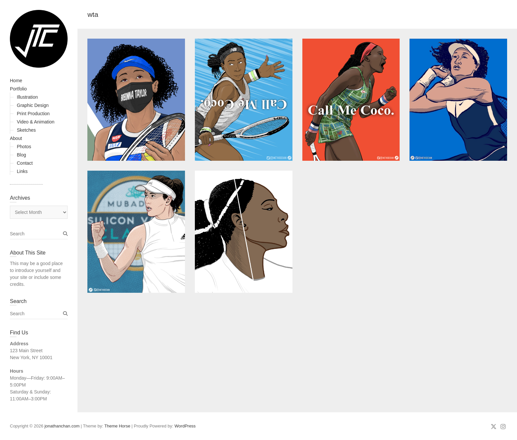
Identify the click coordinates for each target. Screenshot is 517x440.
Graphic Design (33, 105)
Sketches (26, 130)
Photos (24, 146)
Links (22, 171)
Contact (25, 163)
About (16, 138)
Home (16, 80)
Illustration (27, 97)
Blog (21, 154)
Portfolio (18, 88)
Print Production (33, 113)
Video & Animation (35, 121)
